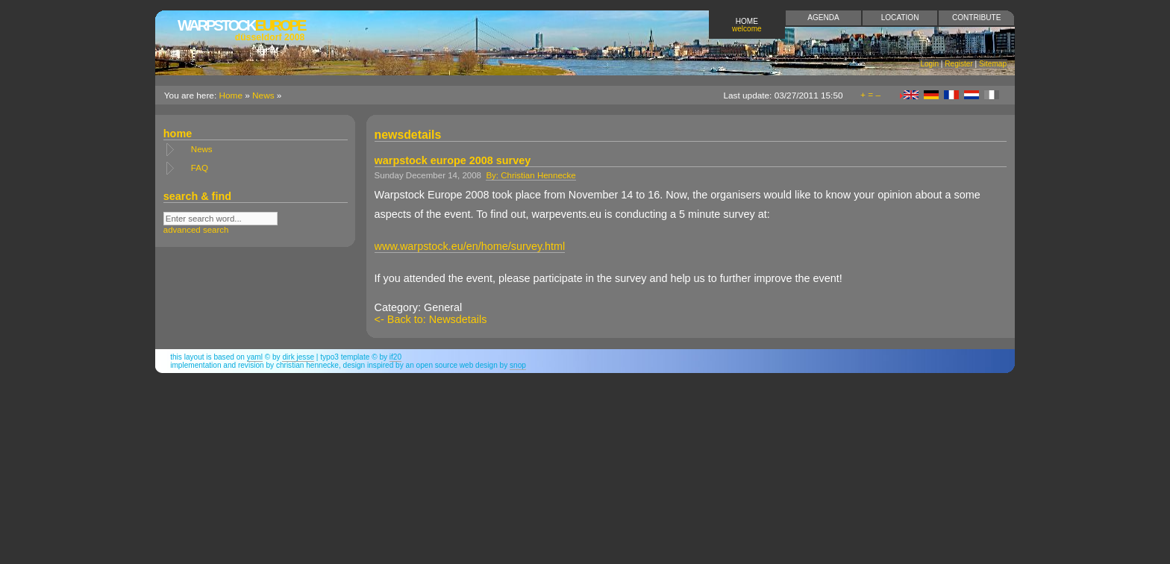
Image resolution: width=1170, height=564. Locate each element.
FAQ (199, 167)
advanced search (196, 229)
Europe (241, 29)
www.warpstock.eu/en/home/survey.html (470, 246)
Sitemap (993, 64)
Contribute (976, 17)
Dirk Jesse (298, 357)
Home (747, 25)
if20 (395, 357)
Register (959, 64)
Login (929, 64)
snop (518, 365)
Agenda (823, 17)
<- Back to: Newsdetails (431, 319)
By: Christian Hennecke (530, 175)
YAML (255, 357)
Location (900, 17)
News (263, 95)
